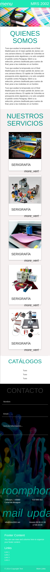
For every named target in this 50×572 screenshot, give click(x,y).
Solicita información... (13, 426)
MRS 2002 (40, 3)
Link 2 (7, 555)
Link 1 (7, 552)
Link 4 (7, 560)
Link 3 (7, 557)
